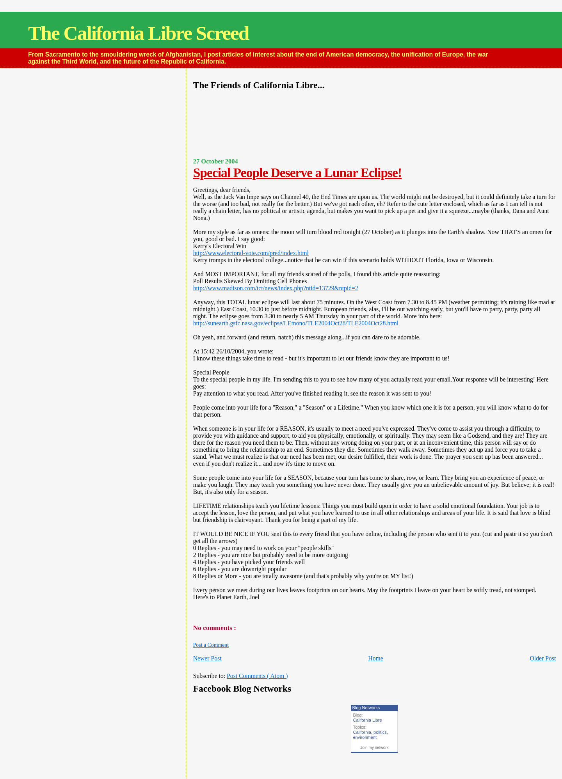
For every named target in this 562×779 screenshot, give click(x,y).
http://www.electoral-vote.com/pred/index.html (251, 253)
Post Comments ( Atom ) (257, 676)
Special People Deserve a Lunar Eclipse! (297, 172)
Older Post (543, 658)
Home (375, 658)
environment (365, 737)
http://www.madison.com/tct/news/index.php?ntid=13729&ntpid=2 (275, 288)
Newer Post (207, 658)
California (362, 732)
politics (380, 732)
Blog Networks (366, 707)
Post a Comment (211, 645)
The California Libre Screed (138, 33)
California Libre (367, 720)
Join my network (374, 747)
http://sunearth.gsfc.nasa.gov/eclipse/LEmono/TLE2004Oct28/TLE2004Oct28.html (295, 323)
